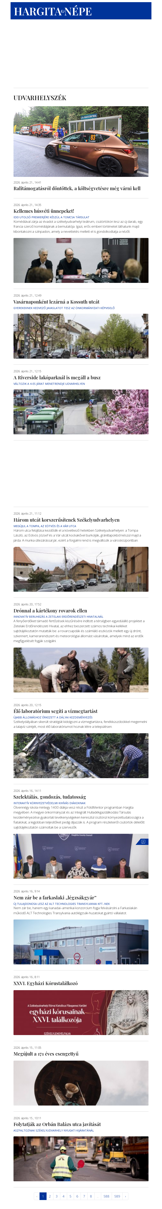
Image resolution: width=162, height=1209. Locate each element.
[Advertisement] (81, 55)
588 (106, 1196)
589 (117, 1196)
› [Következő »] (125, 1196)
